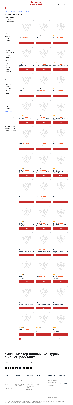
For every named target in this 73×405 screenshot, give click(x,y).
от (5, 28)
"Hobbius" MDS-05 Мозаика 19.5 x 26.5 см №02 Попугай (26, 252)
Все (5, 132)
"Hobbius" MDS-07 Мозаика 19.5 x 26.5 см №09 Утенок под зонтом (26, 225)
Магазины (28, 8)
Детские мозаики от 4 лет (10, 126)
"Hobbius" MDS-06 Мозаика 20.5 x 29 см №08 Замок (43, 225)
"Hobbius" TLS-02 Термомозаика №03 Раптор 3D (26, 331)
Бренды (66, 8)
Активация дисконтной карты (52, 383)
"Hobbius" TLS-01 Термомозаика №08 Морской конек (43, 119)
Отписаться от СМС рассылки (51, 395)
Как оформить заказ (8, 388)
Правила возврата (29, 382)
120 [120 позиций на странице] (67, 338)
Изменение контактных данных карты (52, 386)
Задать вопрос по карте (52, 397)
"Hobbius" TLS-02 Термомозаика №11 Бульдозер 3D (59, 278)
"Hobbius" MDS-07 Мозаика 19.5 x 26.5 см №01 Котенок (26, 66)
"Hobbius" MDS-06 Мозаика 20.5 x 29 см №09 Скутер (43, 252)
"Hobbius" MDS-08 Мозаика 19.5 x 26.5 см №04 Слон (26, 172)
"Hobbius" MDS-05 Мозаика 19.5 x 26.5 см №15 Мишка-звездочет (60, 331)
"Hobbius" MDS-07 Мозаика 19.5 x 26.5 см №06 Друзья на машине (26, 305)
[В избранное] (33, 21)
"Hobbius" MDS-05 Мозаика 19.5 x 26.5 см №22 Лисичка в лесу (26, 278)
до (11, 28)
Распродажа (39, 380)
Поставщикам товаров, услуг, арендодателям (63, 381)
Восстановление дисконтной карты (51, 389)
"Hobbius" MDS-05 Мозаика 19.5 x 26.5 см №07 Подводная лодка (60, 252)
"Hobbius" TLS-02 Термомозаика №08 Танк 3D (43, 65)
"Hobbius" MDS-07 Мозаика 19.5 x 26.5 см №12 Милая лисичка (26, 92)
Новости (6, 382)
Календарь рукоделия (19, 380)
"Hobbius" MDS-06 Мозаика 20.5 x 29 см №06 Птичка (43, 92)
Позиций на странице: (61, 338)
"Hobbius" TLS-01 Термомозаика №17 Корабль (43, 277)
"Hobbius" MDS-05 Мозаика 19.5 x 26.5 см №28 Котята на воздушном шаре (43, 39)
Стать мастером (18, 382)
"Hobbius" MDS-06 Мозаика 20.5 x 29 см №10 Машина (60, 119)
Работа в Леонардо (8, 380)
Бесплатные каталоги (41, 382)
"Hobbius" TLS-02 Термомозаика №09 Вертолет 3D (26, 145)
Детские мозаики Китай (9, 122)
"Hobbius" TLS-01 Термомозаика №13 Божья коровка (60, 39)
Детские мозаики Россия (10, 128)
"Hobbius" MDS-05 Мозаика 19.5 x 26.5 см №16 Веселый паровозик (43, 305)
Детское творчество (8, 11)
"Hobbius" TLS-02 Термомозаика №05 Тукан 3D (60, 145)
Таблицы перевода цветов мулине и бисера (30, 390)
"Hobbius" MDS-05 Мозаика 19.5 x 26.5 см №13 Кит (43, 331)
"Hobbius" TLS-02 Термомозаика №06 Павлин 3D (43, 145)
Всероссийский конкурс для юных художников (19, 385)
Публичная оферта (29, 384)
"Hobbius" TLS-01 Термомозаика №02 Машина (26, 118)
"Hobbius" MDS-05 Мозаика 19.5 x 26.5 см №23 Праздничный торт (60, 172)
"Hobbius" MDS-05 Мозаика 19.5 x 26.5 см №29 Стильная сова (26, 198)
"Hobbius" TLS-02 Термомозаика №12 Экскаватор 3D (42, 198)
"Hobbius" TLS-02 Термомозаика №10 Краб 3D (60, 92)
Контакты (6, 386)
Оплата (27, 380)
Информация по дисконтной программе (52, 380)
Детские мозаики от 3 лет (10, 117)
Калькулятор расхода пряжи (30, 387)
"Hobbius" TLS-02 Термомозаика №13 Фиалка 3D (43, 172)
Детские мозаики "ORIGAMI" (11, 130)
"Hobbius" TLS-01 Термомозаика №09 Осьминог (60, 65)
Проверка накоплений (52, 392)
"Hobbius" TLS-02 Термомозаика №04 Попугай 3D (60, 225)
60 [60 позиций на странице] (66, 338)
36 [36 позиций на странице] (65, 338)
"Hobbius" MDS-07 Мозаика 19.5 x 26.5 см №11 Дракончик (60, 198)
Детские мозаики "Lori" (9, 124)
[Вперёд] (29, 339)
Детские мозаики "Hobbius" (10, 119)
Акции (47, 8)
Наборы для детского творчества (19, 11)
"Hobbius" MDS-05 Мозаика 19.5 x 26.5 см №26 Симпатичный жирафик (60, 305)
